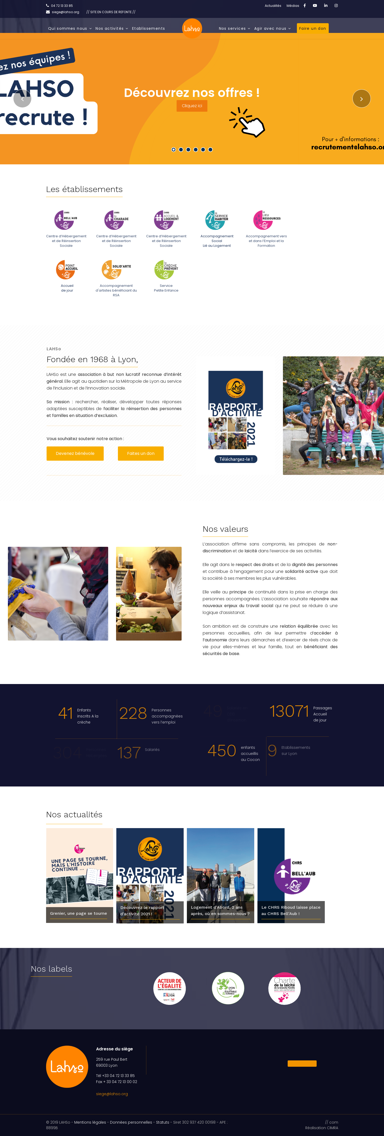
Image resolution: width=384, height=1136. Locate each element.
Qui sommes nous (67, 28)
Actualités (273, 5)
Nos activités (110, 28)
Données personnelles (131, 1122)
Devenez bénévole (75, 453)
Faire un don (312, 28)
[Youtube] (315, 5)
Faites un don (140, 453)
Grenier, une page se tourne (78, 913)
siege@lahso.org (112, 1093)
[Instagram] (336, 5)
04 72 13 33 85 (62, 5)
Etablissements (148, 28)
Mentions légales (90, 1122)
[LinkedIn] (325, 5)
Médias (293, 5)
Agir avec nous (270, 28)
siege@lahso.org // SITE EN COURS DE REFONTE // (94, 12)
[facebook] (304, 5)
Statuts (162, 1122)
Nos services (232, 28)
